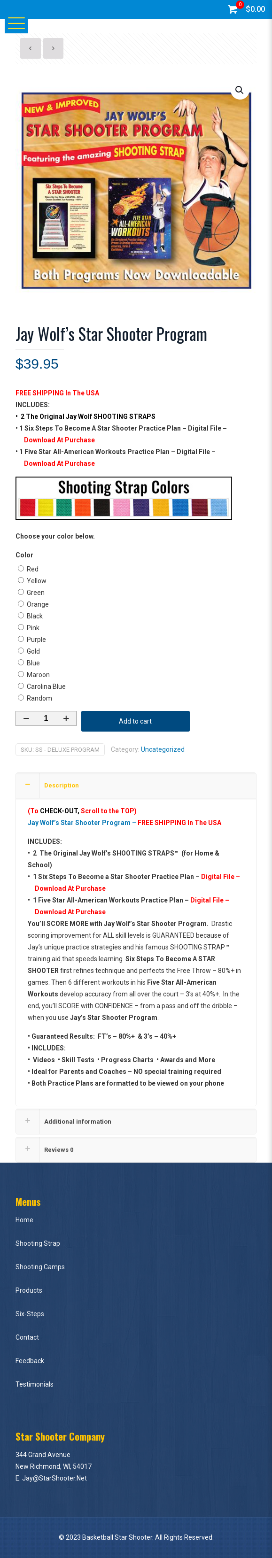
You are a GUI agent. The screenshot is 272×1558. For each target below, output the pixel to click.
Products (29, 1290)
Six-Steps (30, 1314)
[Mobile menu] (13, 23)
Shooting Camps (40, 1267)
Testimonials (35, 1384)
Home (24, 1220)
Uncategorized (163, 749)
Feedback (30, 1361)
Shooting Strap (38, 1243)
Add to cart (135, 721)
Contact (27, 1337)
